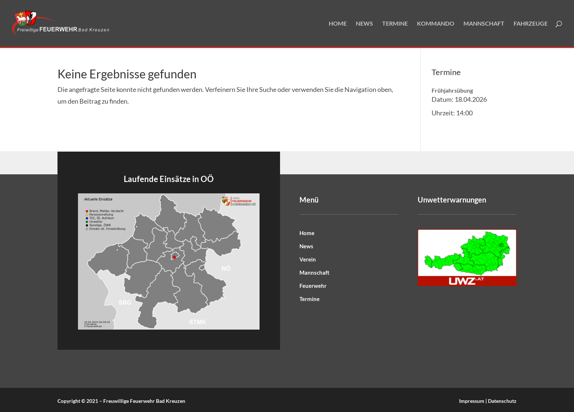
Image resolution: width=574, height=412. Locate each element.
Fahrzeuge (531, 24)
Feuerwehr (313, 285)
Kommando (435, 24)
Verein (307, 259)
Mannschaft (483, 24)
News (364, 24)
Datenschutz (502, 401)
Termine (395, 24)
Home (338, 24)
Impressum (471, 401)
